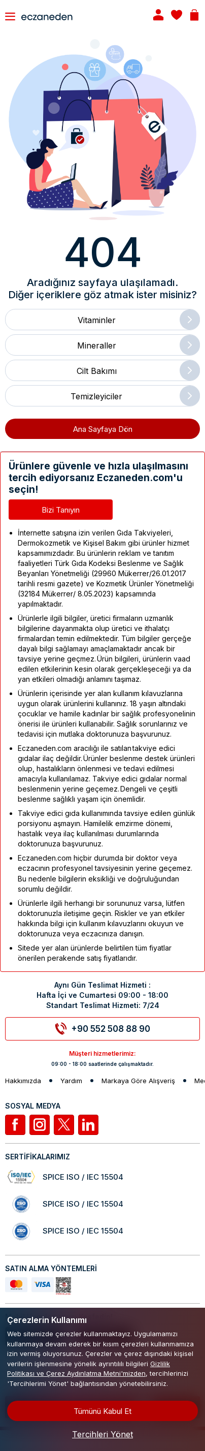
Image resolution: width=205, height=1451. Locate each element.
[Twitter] (64, 1125)
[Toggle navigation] (10, 16)
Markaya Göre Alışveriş (138, 1081)
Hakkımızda (23, 1081)
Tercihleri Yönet (102, 1434)
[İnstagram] (39, 1125)
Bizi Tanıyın (61, 510)
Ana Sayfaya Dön (102, 429)
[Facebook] (15, 1125)
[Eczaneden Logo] (77, 16)
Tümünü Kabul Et (102, 1411)
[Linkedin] (88, 1125)
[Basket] (194, 16)
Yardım (71, 1081)
